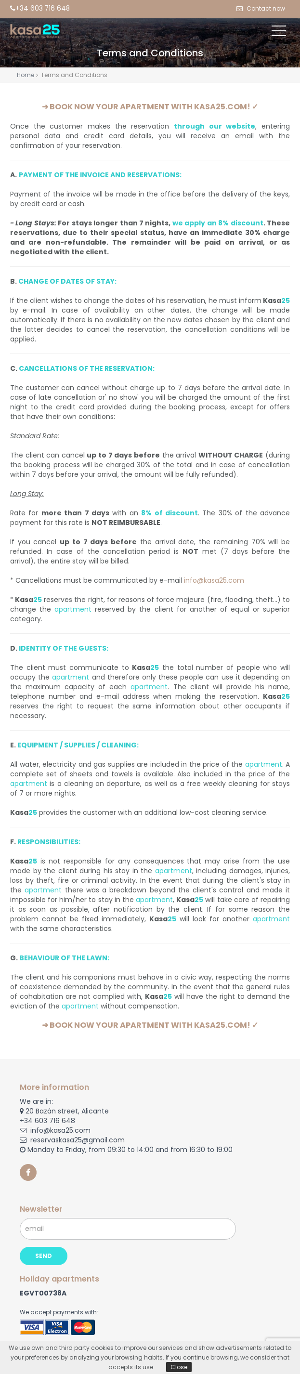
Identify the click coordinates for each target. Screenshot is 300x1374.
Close (178, 1367)
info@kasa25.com (214, 580)
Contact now (265, 8)
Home (25, 75)
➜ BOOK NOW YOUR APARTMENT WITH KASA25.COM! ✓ (150, 106)
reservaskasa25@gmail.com (72, 1140)
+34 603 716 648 (47, 1120)
